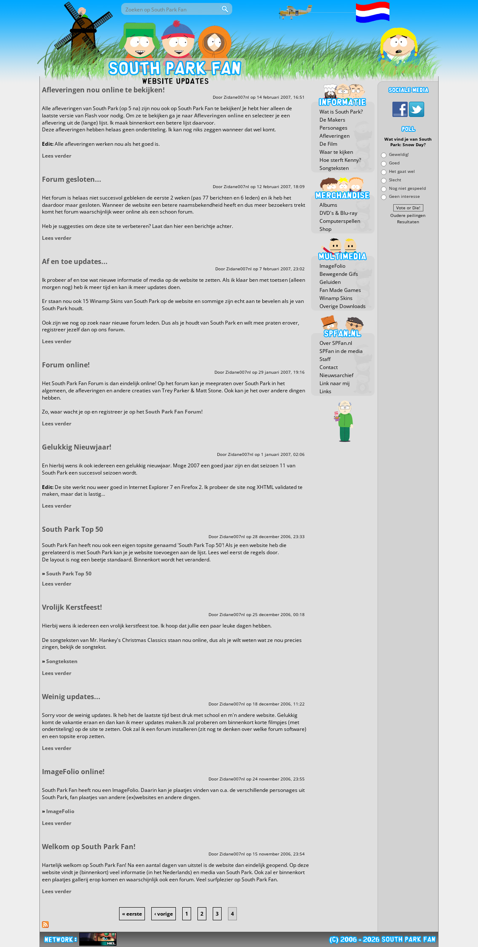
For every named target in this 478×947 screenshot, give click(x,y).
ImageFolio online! (73, 771)
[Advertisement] (408, 354)
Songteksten (62, 661)
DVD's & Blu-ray (338, 213)
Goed (394, 163)
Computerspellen (340, 221)
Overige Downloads (343, 306)
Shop (325, 229)
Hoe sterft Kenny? (340, 160)
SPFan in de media (341, 351)
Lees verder (56, 155)
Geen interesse (404, 196)
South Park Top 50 (72, 529)
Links (325, 391)
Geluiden (330, 282)
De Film (328, 143)
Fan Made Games (340, 290)
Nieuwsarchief (336, 375)
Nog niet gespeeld (407, 188)
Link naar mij (335, 383)
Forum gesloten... (71, 179)
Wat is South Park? (341, 111)
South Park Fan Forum (173, 411)
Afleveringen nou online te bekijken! (103, 89)
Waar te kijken (336, 152)
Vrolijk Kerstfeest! (72, 607)
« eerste (132, 913)
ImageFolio (60, 811)
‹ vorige (163, 913)
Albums (328, 204)
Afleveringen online (219, 115)
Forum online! (66, 364)
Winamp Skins (336, 298)
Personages (333, 127)
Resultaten (408, 222)
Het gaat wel (402, 171)
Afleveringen (335, 135)
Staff (325, 359)
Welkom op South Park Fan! (89, 846)
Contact (329, 367)
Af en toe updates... (75, 261)
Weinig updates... (71, 696)
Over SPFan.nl (336, 343)
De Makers (332, 119)
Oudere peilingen (407, 215)
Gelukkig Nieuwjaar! (76, 447)
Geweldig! (399, 154)
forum (116, 329)
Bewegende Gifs (339, 274)
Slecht (395, 179)
